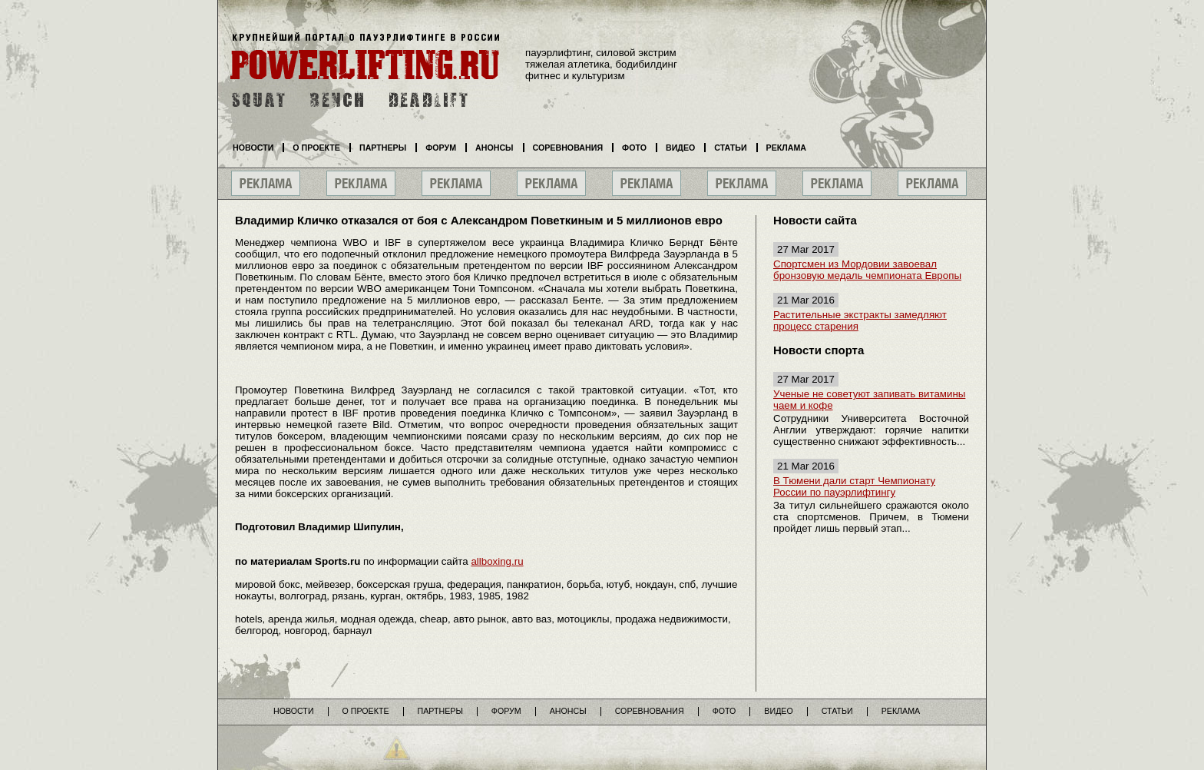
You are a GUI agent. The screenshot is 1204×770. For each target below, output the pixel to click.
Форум (440, 147)
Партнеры (382, 147)
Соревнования (568, 147)
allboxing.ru (497, 561)
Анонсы (494, 147)
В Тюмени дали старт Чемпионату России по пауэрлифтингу (854, 486)
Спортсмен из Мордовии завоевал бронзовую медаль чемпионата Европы (867, 269)
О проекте (316, 147)
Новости (253, 147)
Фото (634, 147)
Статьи (730, 147)
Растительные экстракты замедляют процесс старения (860, 320)
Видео (680, 147)
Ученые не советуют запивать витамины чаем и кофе (869, 399)
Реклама (786, 147)
